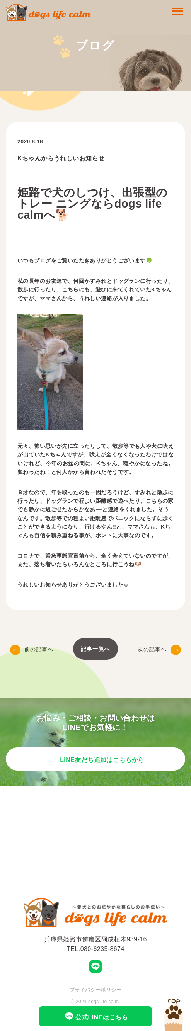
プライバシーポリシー (95, 990)
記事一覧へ (95, 649)
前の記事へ (32, 649)
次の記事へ (159, 649)
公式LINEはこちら (95, 1016)
